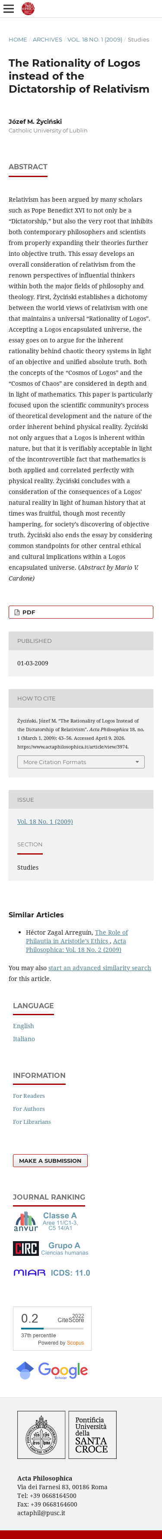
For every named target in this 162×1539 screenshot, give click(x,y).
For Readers (29, 1096)
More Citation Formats (54, 761)
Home (18, 39)
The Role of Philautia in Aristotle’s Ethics (77, 936)
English (23, 1026)
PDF (28, 612)
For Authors (29, 1109)
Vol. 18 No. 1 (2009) (94, 39)
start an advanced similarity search (99, 968)
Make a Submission (50, 1160)
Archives (47, 39)
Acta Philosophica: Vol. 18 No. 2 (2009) (76, 945)
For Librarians (32, 1122)
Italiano (24, 1039)
